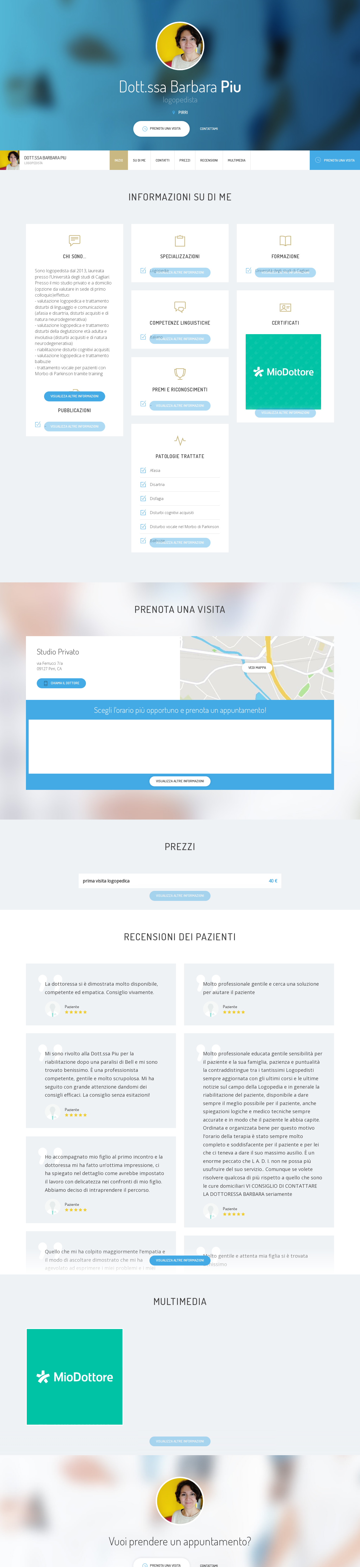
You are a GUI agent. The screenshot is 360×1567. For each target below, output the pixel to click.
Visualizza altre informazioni (75, 396)
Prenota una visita (335, 160)
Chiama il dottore (61, 683)
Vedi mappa (257, 667)
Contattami (209, 128)
